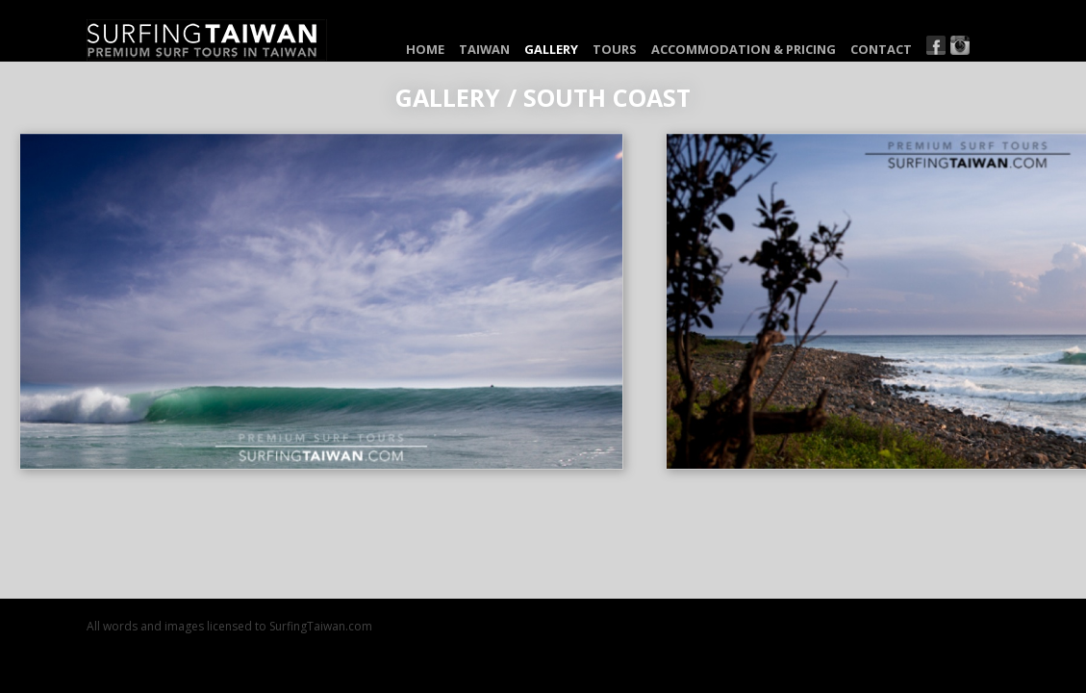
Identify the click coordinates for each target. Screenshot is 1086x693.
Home (425, 49)
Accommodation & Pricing (743, 49)
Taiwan (484, 49)
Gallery (551, 49)
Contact (881, 49)
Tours (615, 49)
